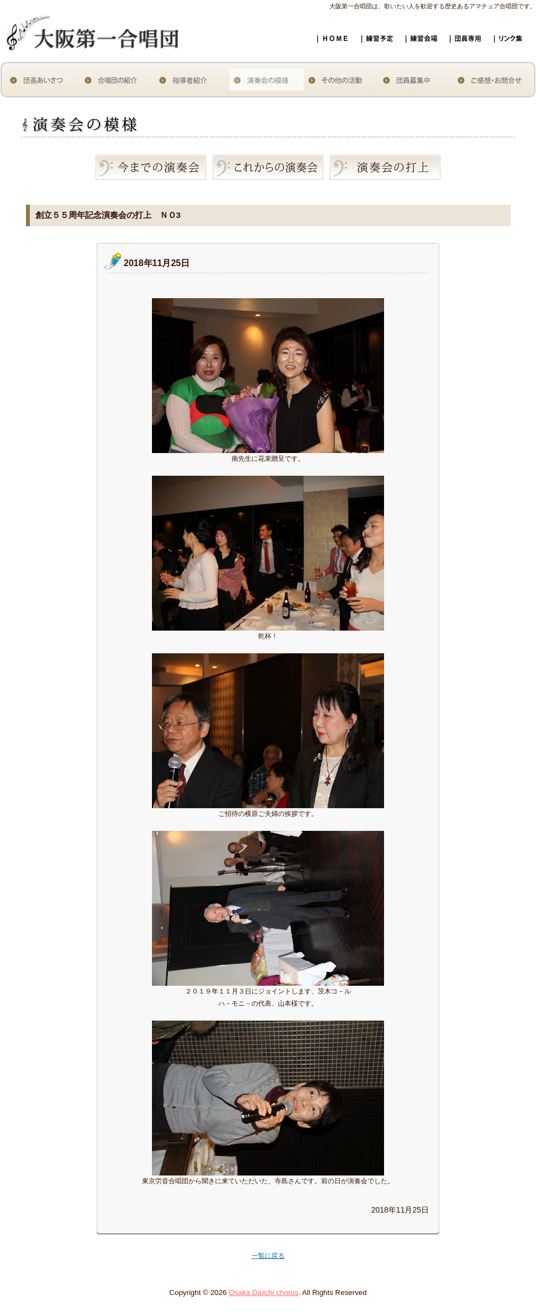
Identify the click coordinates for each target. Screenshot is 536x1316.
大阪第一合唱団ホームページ (337, 33)
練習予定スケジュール (381, 32)
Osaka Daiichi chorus (263, 1292)
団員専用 (470, 32)
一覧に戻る (268, 1256)
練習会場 (425, 32)
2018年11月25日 (157, 263)
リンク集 (514, 32)
